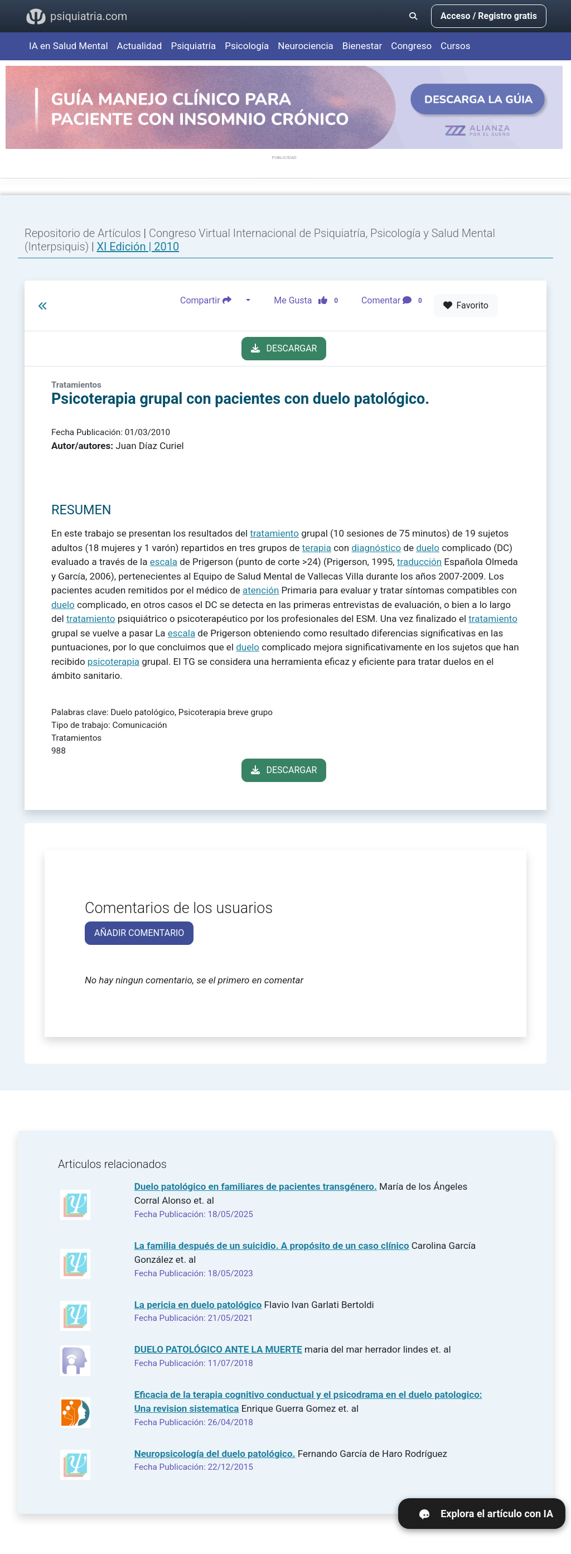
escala (163, 561)
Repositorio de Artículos (83, 233)
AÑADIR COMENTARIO (139, 933)
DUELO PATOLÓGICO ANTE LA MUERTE (218, 1349)
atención (261, 590)
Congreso (411, 45)
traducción (419, 561)
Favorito (465, 305)
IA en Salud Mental (68, 45)
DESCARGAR (284, 348)
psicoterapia (113, 661)
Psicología (247, 45)
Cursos (455, 45)
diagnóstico (376, 547)
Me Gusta (309, 300)
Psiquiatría (193, 45)
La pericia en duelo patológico (198, 1304)
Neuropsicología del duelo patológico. (215, 1453)
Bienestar (362, 45)
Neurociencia (305, 45)
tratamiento (274, 533)
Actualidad (139, 45)
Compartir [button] (212, 300)
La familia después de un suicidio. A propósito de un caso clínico (271, 1245)
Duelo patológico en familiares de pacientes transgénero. (255, 1186)
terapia (316, 547)
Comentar (394, 300)
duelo (427, 547)
